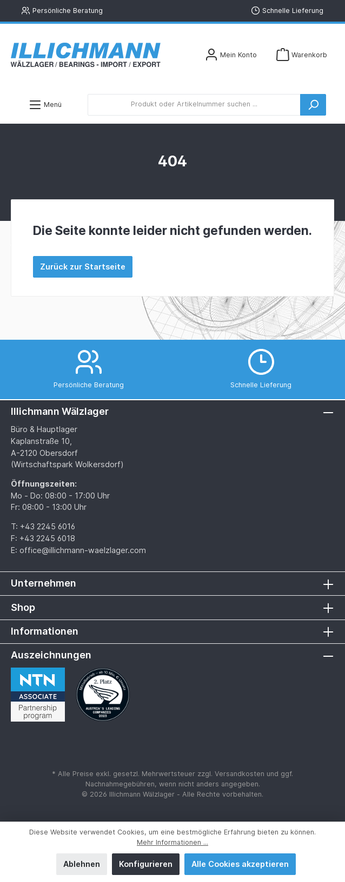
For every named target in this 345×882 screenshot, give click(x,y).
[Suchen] (313, 105)
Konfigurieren (145, 863)
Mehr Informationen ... (172, 842)
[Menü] (45, 104)
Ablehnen (81, 863)
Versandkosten (239, 774)
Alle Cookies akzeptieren (240, 863)
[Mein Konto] (231, 55)
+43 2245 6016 (47, 526)
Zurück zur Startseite (82, 266)
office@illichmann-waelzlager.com (82, 550)
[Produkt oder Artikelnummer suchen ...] (194, 105)
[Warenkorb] (301, 55)
